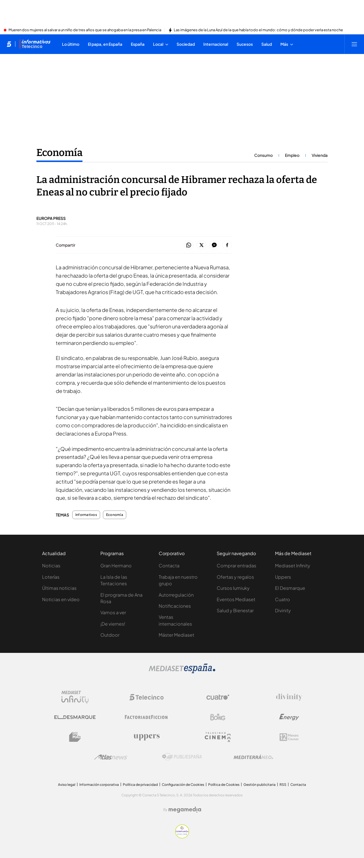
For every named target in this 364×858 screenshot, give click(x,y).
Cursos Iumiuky (233, 588)
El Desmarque (290, 588)
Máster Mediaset (176, 635)
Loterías (50, 577)
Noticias (51, 565)
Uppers (283, 577)
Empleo (292, 155)
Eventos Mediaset (236, 599)
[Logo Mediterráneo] (253, 757)
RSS (283, 784)
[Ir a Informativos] (35, 44)
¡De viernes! (112, 624)
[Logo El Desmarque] (75, 717)
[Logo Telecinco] (146, 697)
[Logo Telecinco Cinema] (218, 737)
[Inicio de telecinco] (9, 44)
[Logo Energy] (289, 717)
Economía (114, 515)
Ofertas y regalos (235, 577)
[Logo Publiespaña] (182, 757)
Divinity (283, 610)
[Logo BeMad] (75, 737)
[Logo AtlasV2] (110, 757)
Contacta (169, 565)
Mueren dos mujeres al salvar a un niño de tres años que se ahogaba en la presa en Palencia (85, 30)
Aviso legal (66, 784)
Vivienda (320, 155)
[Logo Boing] (218, 717)
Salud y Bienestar (235, 610)
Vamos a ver (113, 612)
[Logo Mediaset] (182, 672)
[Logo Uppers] (146, 737)
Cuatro (282, 599)
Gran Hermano (116, 565)
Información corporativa (99, 784)
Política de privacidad (140, 784)
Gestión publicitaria (259, 784)
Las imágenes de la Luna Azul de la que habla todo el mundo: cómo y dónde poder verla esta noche (258, 30)
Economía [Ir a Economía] (59, 153)
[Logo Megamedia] (185, 809)
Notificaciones (175, 606)
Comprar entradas (236, 565)
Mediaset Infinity (292, 565)
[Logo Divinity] (289, 697)
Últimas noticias (59, 588)
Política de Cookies (223, 784)
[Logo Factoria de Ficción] (146, 717)
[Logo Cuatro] (217, 697)
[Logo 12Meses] (289, 737)
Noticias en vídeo (61, 599)
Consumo (263, 155)
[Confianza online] (182, 837)
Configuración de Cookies (183, 784)
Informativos (86, 515)
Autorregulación (176, 595)
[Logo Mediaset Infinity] (75, 697)
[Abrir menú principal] (354, 44)
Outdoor (109, 635)
